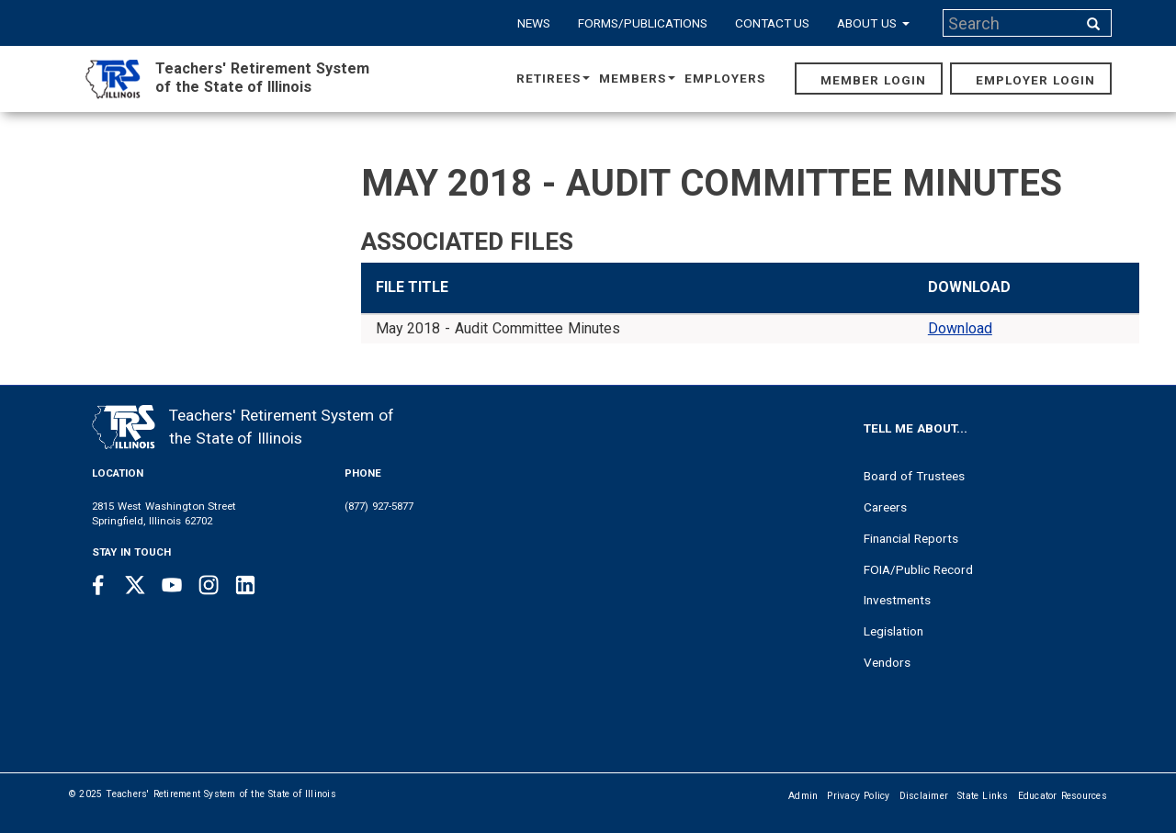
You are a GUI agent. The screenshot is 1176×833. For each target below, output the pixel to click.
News (533, 23)
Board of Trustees (914, 475)
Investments (897, 599)
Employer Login (1035, 80)
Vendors (887, 662)
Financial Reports (911, 538)
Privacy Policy (858, 796)
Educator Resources (1062, 796)
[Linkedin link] (245, 585)
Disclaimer (924, 796)
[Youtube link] (172, 585)
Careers (885, 507)
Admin (803, 796)
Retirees (553, 78)
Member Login (873, 80)
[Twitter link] (135, 585)
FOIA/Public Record (918, 569)
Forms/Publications (642, 23)
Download (960, 328)
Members (637, 78)
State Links (983, 796)
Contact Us (772, 23)
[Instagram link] (208, 585)
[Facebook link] (98, 585)
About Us (873, 23)
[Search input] (1011, 23)
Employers (724, 78)
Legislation (893, 631)
